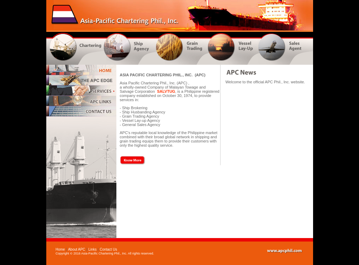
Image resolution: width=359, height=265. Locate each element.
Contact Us (108, 249)
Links (92, 249)
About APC (76, 249)
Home (60, 249)
